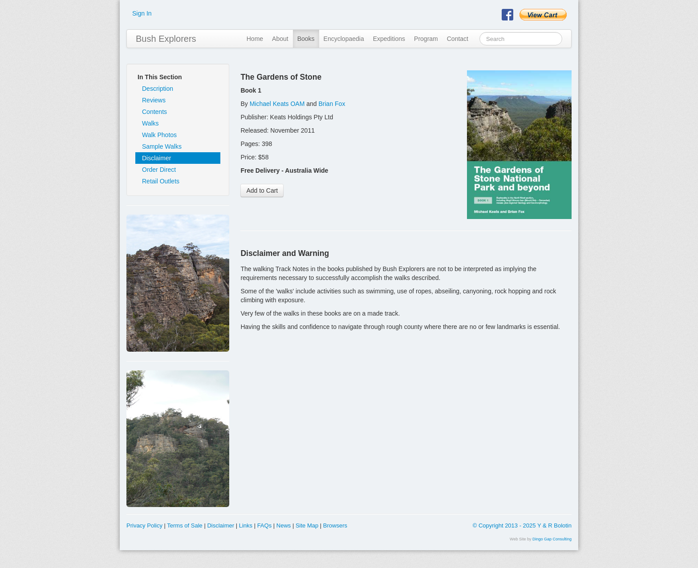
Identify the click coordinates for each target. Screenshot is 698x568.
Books (306, 38)
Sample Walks (162, 146)
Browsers (335, 525)
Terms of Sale (184, 525)
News (283, 525)
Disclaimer (156, 158)
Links (245, 525)
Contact (457, 38)
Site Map (307, 525)
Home (255, 38)
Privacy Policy (144, 525)
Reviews (154, 100)
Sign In (142, 13)
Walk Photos (159, 134)
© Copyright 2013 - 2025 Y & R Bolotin (522, 525)
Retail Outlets (160, 181)
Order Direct (159, 169)
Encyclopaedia (344, 38)
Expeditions (389, 38)
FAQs (264, 525)
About (280, 38)
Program (426, 38)
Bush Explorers (166, 39)
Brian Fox (332, 103)
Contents (154, 111)
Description (157, 88)
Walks (150, 123)
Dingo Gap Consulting (552, 539)
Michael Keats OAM (277, 103)
